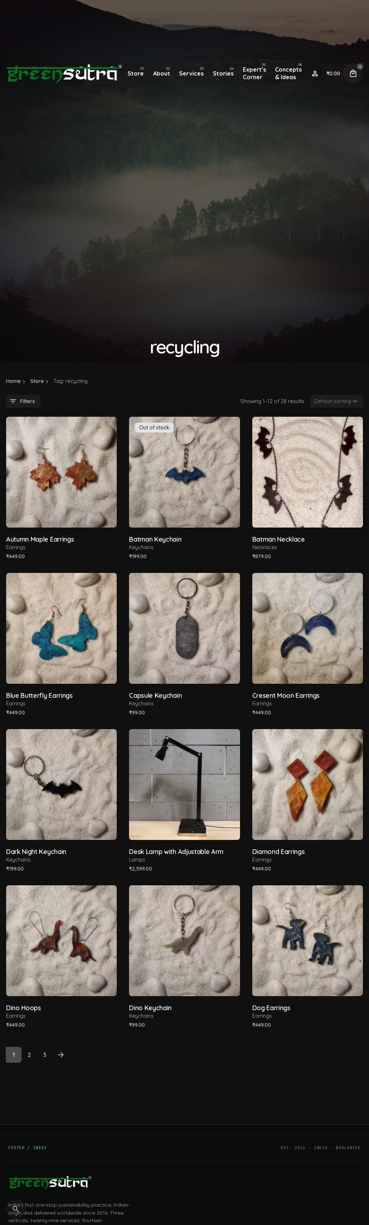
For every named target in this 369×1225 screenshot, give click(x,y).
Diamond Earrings (278, 851)
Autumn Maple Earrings (40, 539)
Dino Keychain (150, 1008)
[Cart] (353, 73)
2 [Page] (29, 1054)
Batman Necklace (278, 539)
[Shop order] (336, 401)
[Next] (61, 1055)
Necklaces (264, 547)
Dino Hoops (23, 1008)
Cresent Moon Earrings (286, 695)
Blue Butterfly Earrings (39, 695)
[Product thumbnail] (61, 472)
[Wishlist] (315, 73)
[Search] (16, 1209)
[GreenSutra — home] (50, 1182)
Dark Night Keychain (36, 851)
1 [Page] (14, 1054)
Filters (22, 401)
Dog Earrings (271, 1008)
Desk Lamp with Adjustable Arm (176, 851)
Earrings (16, 547)
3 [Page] (44, 1054)
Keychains (141, 547)
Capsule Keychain (155, 695)
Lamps (137, 859)
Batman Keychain (155, 539)
